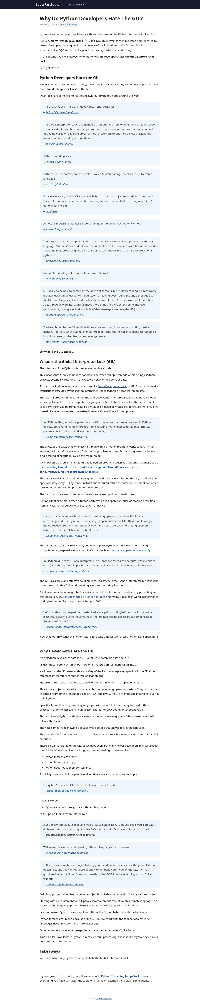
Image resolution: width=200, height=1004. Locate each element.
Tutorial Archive (75, 4)
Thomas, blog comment (59, 278)
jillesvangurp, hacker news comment (67, 852)
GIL (94, 919)
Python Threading (68, 24)
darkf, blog (52, 211)
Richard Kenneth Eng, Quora (62, 112)
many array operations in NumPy (130, 550)
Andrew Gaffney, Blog (58, 161)
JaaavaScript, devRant (56, 184)
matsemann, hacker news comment (66, 342)
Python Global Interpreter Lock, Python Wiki (71, 627)
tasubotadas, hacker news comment (66, 790)
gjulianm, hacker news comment (64, 315)
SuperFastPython (48, 4)
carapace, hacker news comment (65, 884)
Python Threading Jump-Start (120, 976)
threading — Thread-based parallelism (68, 571)
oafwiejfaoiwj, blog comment (62, 261)
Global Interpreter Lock (112, 386)
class (59, 467)
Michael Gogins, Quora (59, 143)
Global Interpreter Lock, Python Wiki (67, 437)
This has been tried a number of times (82, 597)
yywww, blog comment (59, 229)
